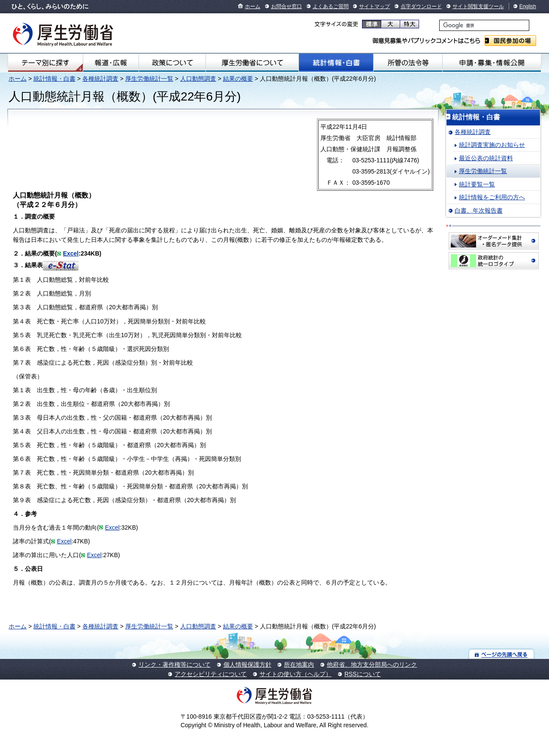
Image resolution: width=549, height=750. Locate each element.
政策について (172, 63)
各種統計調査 (100, 78)
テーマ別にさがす (45, 63)
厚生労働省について (252, 63)
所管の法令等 (408, 63)
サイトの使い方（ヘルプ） (295, 674)
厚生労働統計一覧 (149, 78)
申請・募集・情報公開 (492, 63)
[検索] (484, 25)
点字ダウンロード (421, 6)
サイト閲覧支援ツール (478, 6)
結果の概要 (238, 78)
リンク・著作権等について (175, 664)
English (527, 6)
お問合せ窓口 (286, 6)
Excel (71, 253)
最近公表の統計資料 (486, 158)
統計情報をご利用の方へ (492, 197)
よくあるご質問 (331, 6)
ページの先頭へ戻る (501, 654)
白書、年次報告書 (479, 210)
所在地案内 (299, 664)
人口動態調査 (198, 78)
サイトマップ (374, 6)
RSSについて (362, 674)
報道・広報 (111, 63)
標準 (371, 24)
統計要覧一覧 (477, 184)
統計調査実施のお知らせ (492, 144)
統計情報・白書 (336, 63)
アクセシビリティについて (211, 674)
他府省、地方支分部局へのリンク (372, 664)
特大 (409, 24)
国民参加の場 (510, 40)
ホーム (252, 6)
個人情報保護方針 (247, 664)
